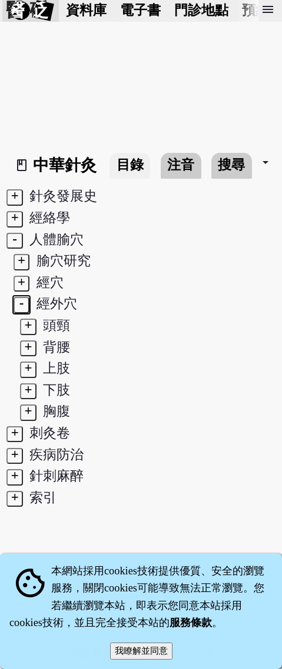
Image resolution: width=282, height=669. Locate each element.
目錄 (130, 165)
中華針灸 (65, 165)
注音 (180, 165)
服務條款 (191, 622)
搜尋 (231, 165)
